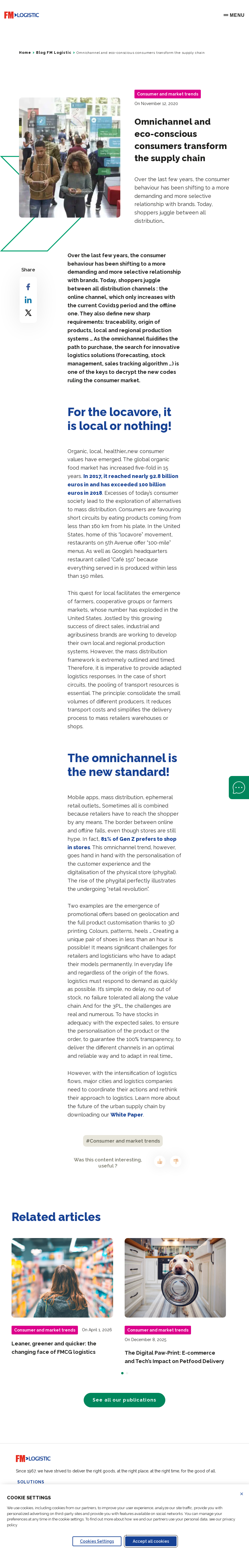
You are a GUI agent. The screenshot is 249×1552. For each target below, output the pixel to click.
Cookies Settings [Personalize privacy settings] (97, 1541)
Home (25, 53)
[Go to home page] (21, 15)
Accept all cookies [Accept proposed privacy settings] (151, 1541)
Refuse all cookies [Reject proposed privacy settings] (245, 1494)
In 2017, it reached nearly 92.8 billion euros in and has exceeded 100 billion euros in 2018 (123, 484)
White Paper (127, 1115)
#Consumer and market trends (123, 1141)
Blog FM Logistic (53, 53)
